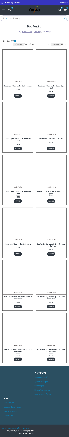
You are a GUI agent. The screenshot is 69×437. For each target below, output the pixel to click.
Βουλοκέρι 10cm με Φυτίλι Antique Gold (17, 192)
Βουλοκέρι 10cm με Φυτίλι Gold (51, 138)
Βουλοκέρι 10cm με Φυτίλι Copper (18, 244)
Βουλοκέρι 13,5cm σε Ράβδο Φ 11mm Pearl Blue (51, 298)
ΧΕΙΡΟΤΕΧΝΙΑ (27, 32)
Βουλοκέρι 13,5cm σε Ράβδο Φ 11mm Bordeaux (18, 350)
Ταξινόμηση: (18, 44)
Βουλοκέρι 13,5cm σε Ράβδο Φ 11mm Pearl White (51, 245)
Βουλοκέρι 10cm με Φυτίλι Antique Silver (17, 140)
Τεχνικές (37, 32)
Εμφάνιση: (56, 44)
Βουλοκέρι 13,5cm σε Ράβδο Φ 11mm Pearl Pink (18, 298)
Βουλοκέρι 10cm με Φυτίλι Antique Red (51, 87)
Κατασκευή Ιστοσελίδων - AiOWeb (15, 428)
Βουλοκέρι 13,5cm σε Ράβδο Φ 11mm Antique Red (51, 350)
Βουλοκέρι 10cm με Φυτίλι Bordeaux (18, 86)
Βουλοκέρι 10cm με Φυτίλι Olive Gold (51, 191)
